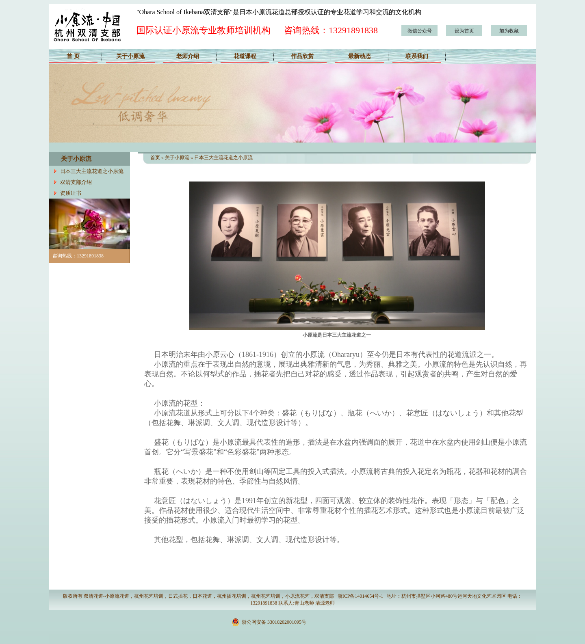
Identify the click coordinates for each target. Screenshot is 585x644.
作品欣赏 (302, 56)
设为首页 (464, 31)
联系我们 (416, 56)
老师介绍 (187, 56)
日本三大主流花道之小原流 (92, 171)
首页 (155, 157)
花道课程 (245, 56)
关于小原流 (130, 56)
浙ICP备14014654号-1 (361, 596)
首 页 (73, 56)
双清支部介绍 (76, 182)
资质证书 (70, 193)
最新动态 (359, 56)
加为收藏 (509, 31)
